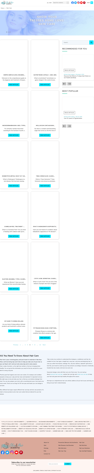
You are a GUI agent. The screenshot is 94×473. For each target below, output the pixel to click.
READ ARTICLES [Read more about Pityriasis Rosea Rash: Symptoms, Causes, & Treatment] (47, 352)
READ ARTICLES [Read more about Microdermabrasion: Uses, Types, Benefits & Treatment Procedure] (14, 140)
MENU (88, 2)
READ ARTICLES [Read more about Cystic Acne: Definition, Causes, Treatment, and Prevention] (47, 300)
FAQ (45, 451)
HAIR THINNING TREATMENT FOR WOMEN (51, 426)
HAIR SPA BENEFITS (19, 422)
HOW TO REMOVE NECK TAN (15, 431)
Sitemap (46, 448)
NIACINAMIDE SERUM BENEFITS (47, 422)
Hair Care (81, 442)
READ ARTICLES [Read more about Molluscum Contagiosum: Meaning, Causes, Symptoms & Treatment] (47, 140)
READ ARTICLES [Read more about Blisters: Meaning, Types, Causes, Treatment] (14, 300)
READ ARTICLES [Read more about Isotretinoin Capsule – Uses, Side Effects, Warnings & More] (47, 87)
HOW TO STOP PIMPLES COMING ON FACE (75, 426)
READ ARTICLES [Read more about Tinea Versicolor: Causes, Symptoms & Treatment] (47, 192)
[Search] (67, 2)
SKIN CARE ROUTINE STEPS (82, 422)
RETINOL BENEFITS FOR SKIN (9, 429)
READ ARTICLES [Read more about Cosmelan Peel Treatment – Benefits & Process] (14, 245)
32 (42, 359)
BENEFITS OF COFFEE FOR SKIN (47, 429)
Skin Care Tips (62, 451)
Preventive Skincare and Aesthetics (68, 442)
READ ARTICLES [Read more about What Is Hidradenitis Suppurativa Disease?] (47, 245)
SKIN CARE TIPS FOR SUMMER (73, 431)
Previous (17, 359)
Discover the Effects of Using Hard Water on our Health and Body (78, 77)
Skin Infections (62, 448)
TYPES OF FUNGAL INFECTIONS (10, 424)
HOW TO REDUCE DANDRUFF (65, 422)
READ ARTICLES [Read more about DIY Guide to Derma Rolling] (14, 344)
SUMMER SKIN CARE (58, 431)
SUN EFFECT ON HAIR (45, 431)
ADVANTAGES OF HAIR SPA (43, 424)
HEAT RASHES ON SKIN (31, 431)
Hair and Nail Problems (85, 451)
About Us (46, 442)
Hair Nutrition (83, 445)
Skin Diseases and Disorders (66, 445)
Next (46, 359)
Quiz (45, 445)
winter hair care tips (82, 388)
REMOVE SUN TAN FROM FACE (77, 424)
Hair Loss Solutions (84, 448)
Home (2, 8)
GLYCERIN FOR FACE (32, 422)
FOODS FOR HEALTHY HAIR (60, 424)
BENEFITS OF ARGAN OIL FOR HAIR (28, 429)
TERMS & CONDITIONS (45, 470)
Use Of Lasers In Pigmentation (77, 118)
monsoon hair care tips (56, 388)
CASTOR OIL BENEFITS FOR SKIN (28, 426)
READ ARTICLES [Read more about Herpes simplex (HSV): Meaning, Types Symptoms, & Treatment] (14, 87)
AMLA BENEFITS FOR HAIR (27, 424)
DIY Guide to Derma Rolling (14, 334)
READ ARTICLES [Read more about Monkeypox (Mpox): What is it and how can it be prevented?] (14, 192)
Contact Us (47, 454)
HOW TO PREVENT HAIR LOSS (65, 429)
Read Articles (73, 70)
